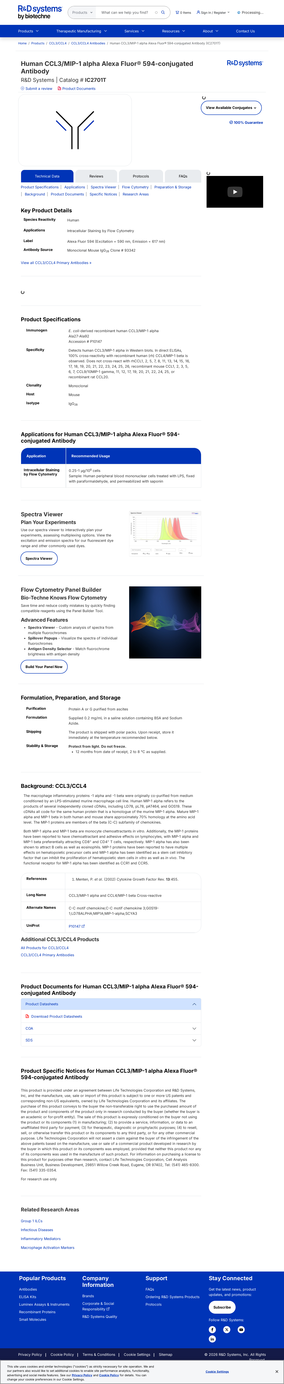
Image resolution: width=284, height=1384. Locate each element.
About (208, 31)
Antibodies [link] (28, 1289)
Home (22, 43)
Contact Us (245, 31)
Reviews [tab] (96, 176)
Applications (74, 187)
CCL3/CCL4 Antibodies (88, 43)
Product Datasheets (42, 1004)
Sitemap (165, 1354)
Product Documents (76, 88)
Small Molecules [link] (32, 1319)
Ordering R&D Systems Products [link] (172, 1297)
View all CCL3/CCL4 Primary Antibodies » (56, 262)
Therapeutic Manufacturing (78, 31)
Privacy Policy (30, 1354)
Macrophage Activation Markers (47, 1247)
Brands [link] (88, 1296)
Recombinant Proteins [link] (37, 1312)
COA (29, 1028)
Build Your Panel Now (44, 666)
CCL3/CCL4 (58, 43)
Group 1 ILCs (31, 1221)
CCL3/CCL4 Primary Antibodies (47, 955)
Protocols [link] (154, 1304)
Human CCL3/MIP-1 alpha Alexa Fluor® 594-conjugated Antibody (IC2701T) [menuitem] (165, 43)
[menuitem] (22, 43)
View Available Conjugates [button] (229, 107)
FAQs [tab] (183, 176)
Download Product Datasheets (56, 1016)
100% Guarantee (248, 122)
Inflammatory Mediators (41, 1238)
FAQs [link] (150, 1289)
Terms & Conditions (99, 1354)
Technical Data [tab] (47, 176)
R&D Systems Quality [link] (99, 1316)
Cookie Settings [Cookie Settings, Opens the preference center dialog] (217, 1371)
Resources (170, 31)
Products (25, 31)
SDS (29, 1040)
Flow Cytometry (135, 187)
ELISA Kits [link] (27, 1297)
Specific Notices (103, 194)
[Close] (277, 1371)
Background (35, 194)
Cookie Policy (62, 1354)
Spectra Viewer (103, 187)
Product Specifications (40, 187)
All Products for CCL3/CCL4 (45, 948)
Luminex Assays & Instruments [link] (44, 1304)
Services (131, 31)
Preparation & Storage (172, 187)
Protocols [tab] (141, 176)
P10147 (75, 926)
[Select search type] (80, 12)
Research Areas (136, 194)
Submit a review (36, 88)
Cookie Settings (137, 1354)
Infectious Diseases (37, 1230)
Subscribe (222, 1307)
